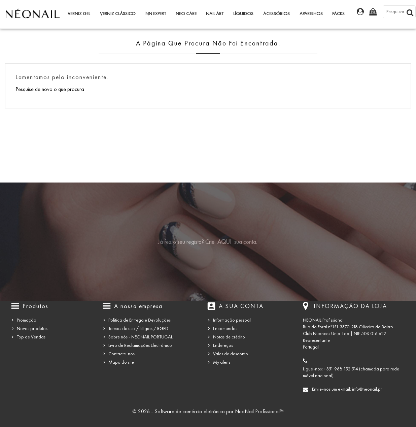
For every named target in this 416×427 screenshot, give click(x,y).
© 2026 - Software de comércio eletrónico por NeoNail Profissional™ (208, 411)
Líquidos (243, 14)
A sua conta (241, 306)
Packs (338, 14)
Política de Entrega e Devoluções (139, 320)
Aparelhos (311, 14)
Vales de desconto (230, 354)
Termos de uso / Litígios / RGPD (138, 328)
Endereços (223, 345)
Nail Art (214, 14)
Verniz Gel (79, 14)
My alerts (221, 362)
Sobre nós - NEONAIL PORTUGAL (140, 337)
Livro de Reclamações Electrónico (140, 345)
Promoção (26, 320)
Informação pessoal (232, 320)
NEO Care (186, 14)
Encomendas (225, 328)
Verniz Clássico (118, 14)
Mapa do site (121, 362)
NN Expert (155, 14)
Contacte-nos (121, 354)
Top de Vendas (31, 337)
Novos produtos (32, 328)
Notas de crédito (229, 337)
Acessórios (276, 14)
